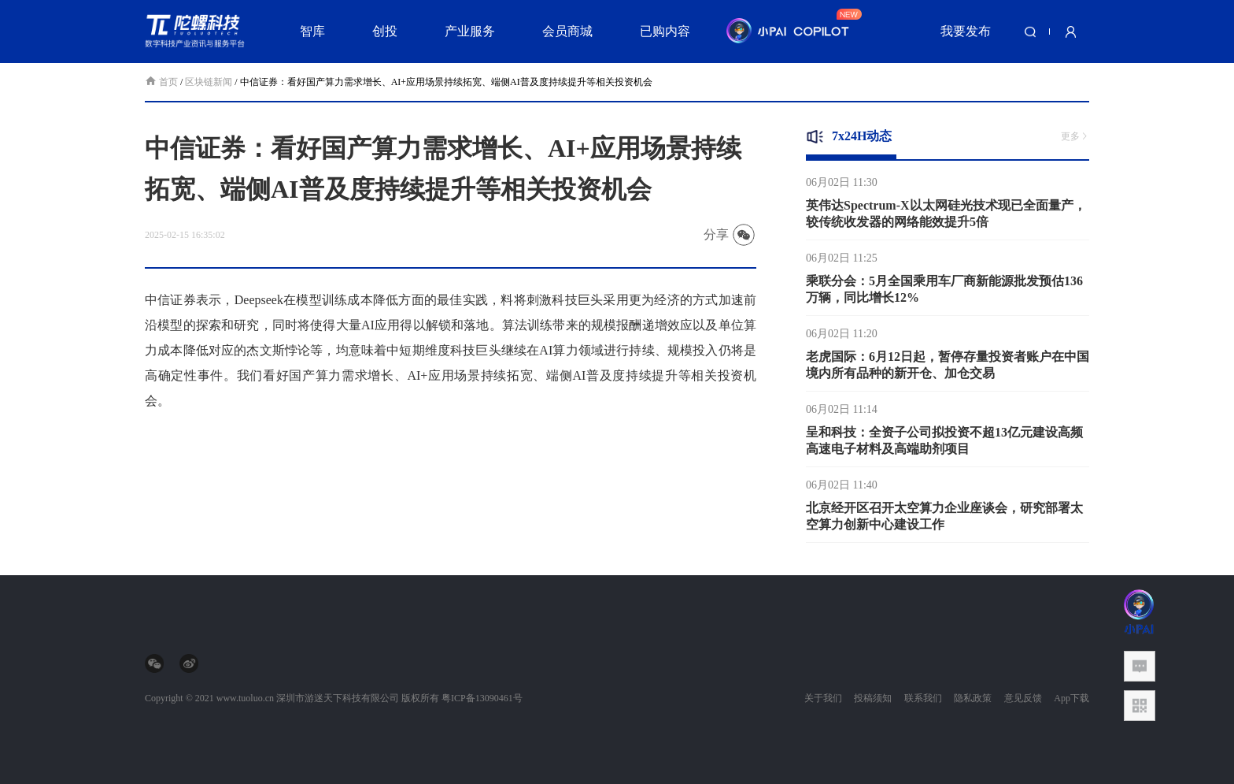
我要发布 (965, 31)
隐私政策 (973, 698)
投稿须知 (873, 698)
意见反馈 (1023, 698)
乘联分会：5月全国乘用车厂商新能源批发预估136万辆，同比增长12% (944, 293)
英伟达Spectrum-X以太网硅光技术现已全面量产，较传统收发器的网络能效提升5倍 (946, 217)
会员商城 (567, 31)
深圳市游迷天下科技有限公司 (337, 698)
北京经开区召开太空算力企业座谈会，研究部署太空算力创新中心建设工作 (944, 520)
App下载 (1071, 698)
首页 (162, 81)
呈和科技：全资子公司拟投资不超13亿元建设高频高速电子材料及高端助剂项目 (944, 444)
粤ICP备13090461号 (482, 698)
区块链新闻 (208, 81)
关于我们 (823, 698)
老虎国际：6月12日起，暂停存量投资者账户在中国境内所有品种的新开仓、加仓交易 (947, 369)
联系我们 (923, 698)
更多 (1075, 136)
